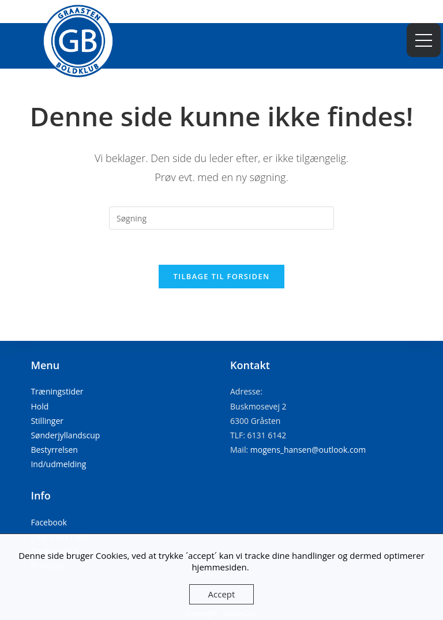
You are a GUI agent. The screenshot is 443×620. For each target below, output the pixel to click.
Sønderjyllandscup (65, 435)
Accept (221, 594)
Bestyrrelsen (54, 449)
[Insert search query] (221, 218)
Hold (39, 406)
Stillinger (47, 420)
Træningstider (57, 391)
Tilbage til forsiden (222, 276)
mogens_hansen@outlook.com (308, 449)
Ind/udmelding (58, 464)
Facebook (48, 522)
